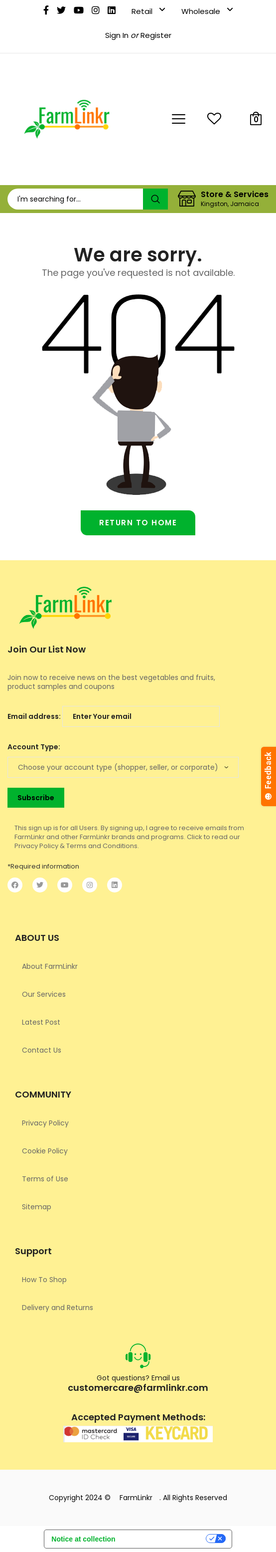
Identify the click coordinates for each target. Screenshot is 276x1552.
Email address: (113, 716)
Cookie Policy (45, 1151)
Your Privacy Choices (164, 1541)
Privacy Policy (45, 1123)
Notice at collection (83, 1539)
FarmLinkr (136, 1498)
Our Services (44, 994)
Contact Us (41, 1050)
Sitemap (36, 1207)
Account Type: (33, 747)
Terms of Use (45, 1179)
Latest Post (41, 1022)
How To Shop (44, 1280)
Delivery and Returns (57, 1308)
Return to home (138, 522)
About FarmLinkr (50, 966)
